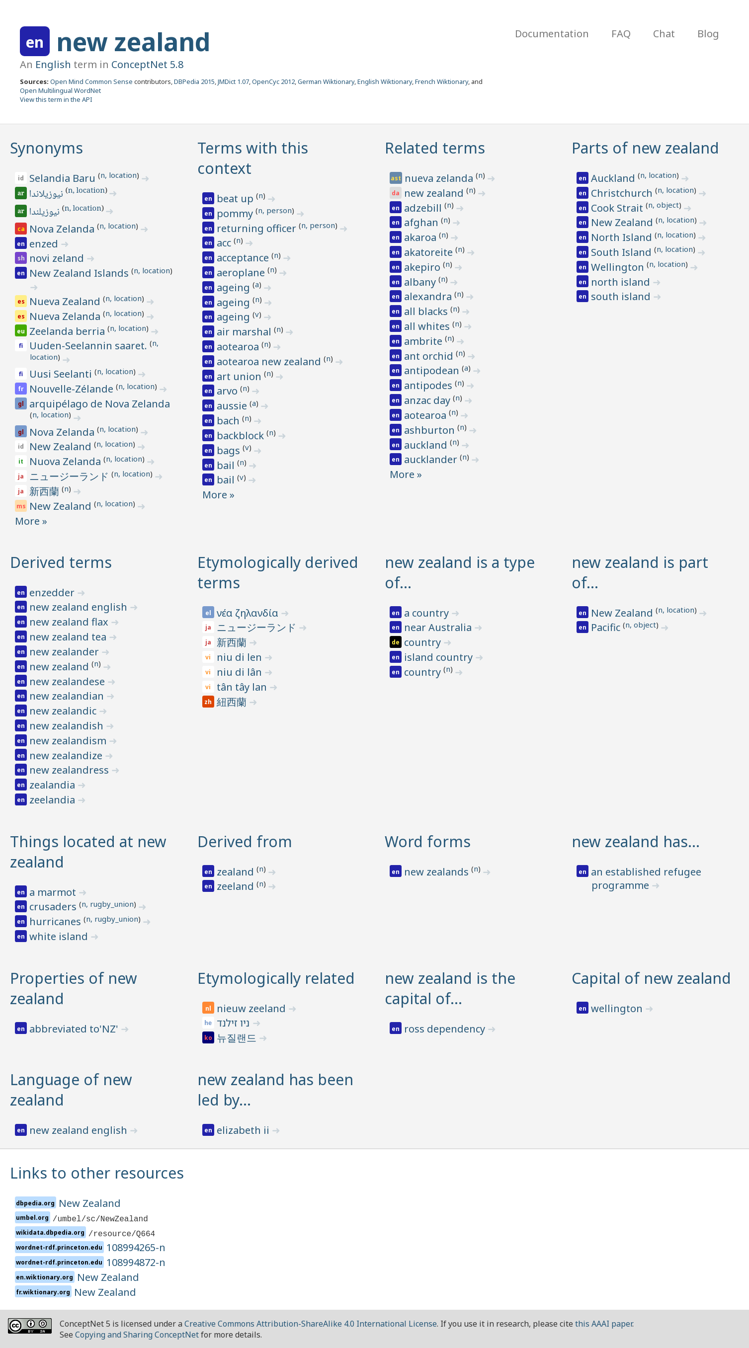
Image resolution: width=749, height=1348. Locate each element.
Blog (708, 33)
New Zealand (61, 446)
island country (439, 657)
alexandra (429, 296)
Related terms (435, 148)
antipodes (429, 385)
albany (421, 282)
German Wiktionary (326, 81)
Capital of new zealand (651, 978)
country (423, 642)
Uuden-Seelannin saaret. (89, 345)
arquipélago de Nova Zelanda (99, 403)
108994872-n (136, 1262)
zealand (236, 871)
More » (31, 521)
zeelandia (53, 799)
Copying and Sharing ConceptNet (137, 1334)
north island (622, 282)
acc (225, 242)
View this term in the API (56, 99)
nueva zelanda (440, 178)
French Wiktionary (441, 81)
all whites (428, 326)
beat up (236, 198)
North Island (623, 237)
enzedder (53, 592)
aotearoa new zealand (270, 361)
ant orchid (430, 356)
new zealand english (79, 607)
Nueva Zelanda (66, 316)
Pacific (607, 627)
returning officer (258, 228)
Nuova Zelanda (66, 461)
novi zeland (57, 258)
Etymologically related (276, 978)
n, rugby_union (108, 904)
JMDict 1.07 (233, 81)
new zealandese (68, 681)
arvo (228, 390)
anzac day (428, 400)
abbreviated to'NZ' (75, 1028)
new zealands (437, 871)
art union (240, 376)
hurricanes (56, 921)
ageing (234, 287)
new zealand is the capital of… (450, 988)
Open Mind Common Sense (91, 81)
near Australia (439, 627)
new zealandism (69, 740)
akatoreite (429, 252)
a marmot (54, 892)
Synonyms (46, 148)
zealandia (53, 785)
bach (229, 420)
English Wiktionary (384, 81)
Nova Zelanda (63, 229)
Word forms (428, 841)
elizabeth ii (244, 1130)
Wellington (619, 267)
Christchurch (623, 193)
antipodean (433, 370)
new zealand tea (69, 636)
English (53, 64)
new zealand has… (636, 841)
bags (230, 450)
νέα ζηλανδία (249, 613)
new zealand (133, 42)
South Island (622, 252)
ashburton (430, 430)
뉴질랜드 (238, 1037)
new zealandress (70, 770)
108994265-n (136, 1247)
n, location (118, 175)
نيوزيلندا (45, 212)
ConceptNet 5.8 (147, 64)
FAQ (621, 33)
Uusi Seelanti (61, 374)
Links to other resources (97, 1173)
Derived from (244, 841)
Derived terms (61, 562)
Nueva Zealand (66, 301)
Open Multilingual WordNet (60, 90)
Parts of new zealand (645, 148)
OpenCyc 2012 (273, 81)
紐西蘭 (233, 702)
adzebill (424, 208)
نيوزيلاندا (47, 194)
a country (427, 613)
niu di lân (240, 672)
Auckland (614, 178)
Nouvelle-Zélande (72, 389)
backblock (241, 435)
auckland (427, 445)
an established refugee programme (646, 878)
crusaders (54, 906)
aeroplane (242, 272)
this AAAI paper (603, 1323)
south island (622, 296)
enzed (45, 243)
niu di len (240, 657)
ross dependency (446, 1028)
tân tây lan (243, 687)
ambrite (424, 341)
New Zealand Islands (80, 273)
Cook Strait (618, 208)
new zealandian (67, 696)
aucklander (432, 459)
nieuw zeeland (252, 1008)
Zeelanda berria (68, 331)
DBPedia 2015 (194, 81)
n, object (663, 205)
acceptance (244, 257)
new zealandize (67, 755)
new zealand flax (70, 622)
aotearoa (239, 346)
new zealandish (67, 725)
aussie (233, 405)
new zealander (65, 651)
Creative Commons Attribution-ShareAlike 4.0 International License (310, 1323)
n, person (275, 210)
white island (59, 936)
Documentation (552, 33)
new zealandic (64, 710)
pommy (236, 213)
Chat (664, 33)
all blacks (427, 311)
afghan (422, 222)
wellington (618, 1008)
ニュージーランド (70, 476)
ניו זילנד (234, 1023)
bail (227, 465)
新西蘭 (45, 491)
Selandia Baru (63, 178)
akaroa (421, 237)
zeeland (236, 886)
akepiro (423, 267)
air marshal (245, 331)
